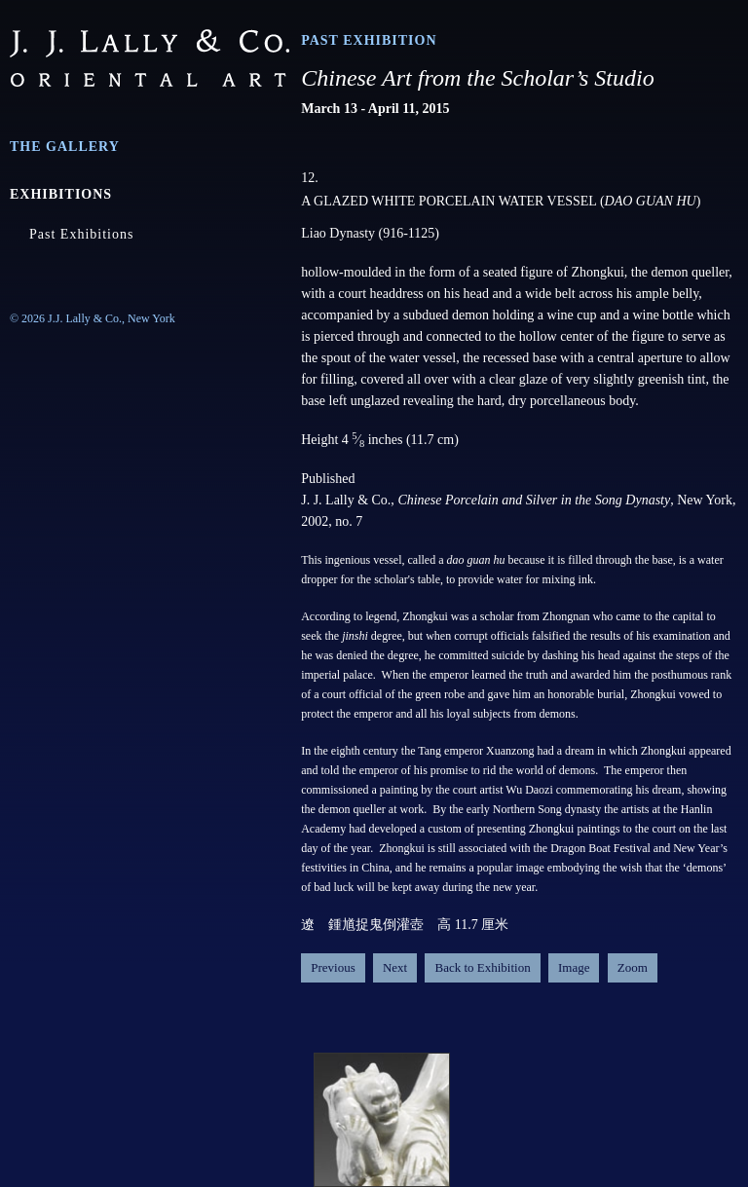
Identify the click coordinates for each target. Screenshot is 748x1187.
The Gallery (65, 146)
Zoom (632, 967)
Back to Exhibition (482, 967)
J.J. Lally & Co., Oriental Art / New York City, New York (149, 58)
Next (395, 967)
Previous (333, 967)
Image (573, 967)
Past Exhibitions (81, 234)
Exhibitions (61, 194)
